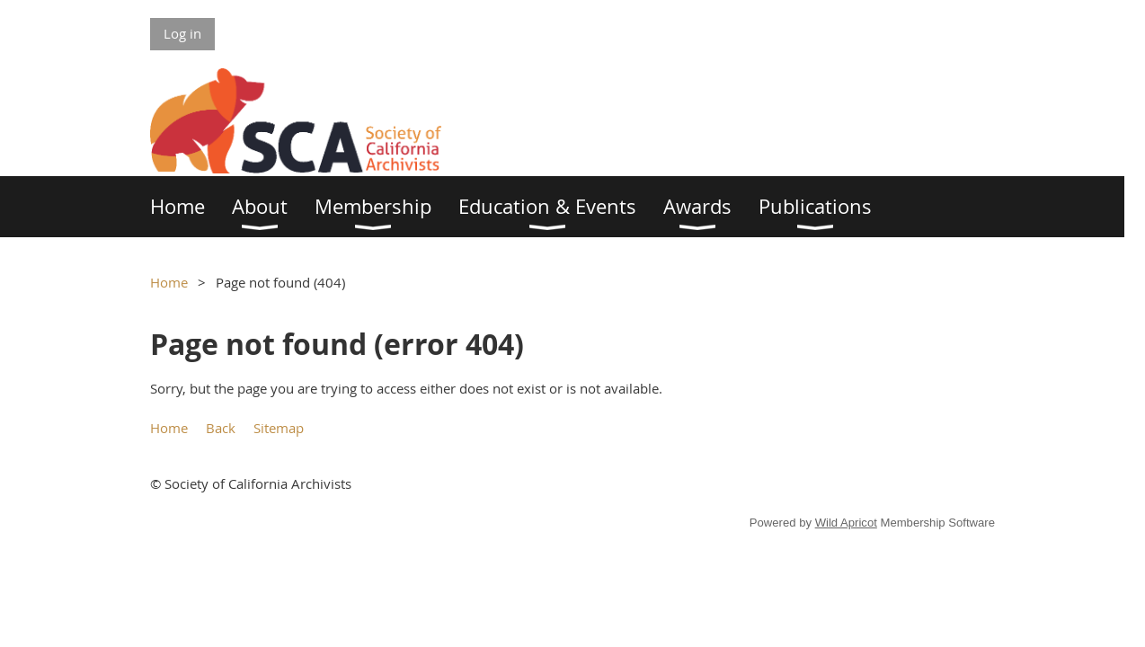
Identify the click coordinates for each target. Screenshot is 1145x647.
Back (220, 428)
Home (169, 282)
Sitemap (278, 428)
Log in (182, 33)
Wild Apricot (846, 522)
